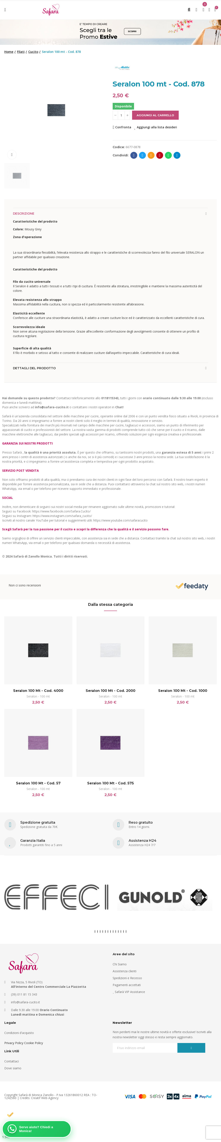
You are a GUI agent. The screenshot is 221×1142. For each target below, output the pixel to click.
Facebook (134, 155)
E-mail (151, 155)
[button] (97, 932)
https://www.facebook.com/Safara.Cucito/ (61, 511)
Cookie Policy (33, 1043)
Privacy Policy (13, 1043)
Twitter (142, 155)
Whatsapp (168, 155)
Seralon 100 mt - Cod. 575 (110, 784)
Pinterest (160, 155)
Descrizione (23, 213)
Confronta (123, 127)
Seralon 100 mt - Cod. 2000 (110, 691)
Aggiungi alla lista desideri (157, 127)
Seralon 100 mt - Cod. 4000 (38, 691)
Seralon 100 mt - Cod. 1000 (182, 691)
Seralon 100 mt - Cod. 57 (38, 784)
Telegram (177, 155)
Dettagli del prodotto (34, 368)
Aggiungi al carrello (155, 115)
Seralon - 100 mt (38, 696)
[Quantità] (121, 115)
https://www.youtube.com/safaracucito (120, 520)
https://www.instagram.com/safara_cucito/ (62, 516)
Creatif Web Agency (44, 1098)
